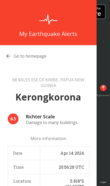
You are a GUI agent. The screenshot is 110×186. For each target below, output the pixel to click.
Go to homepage (30, 56)
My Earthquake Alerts (48, 33)
